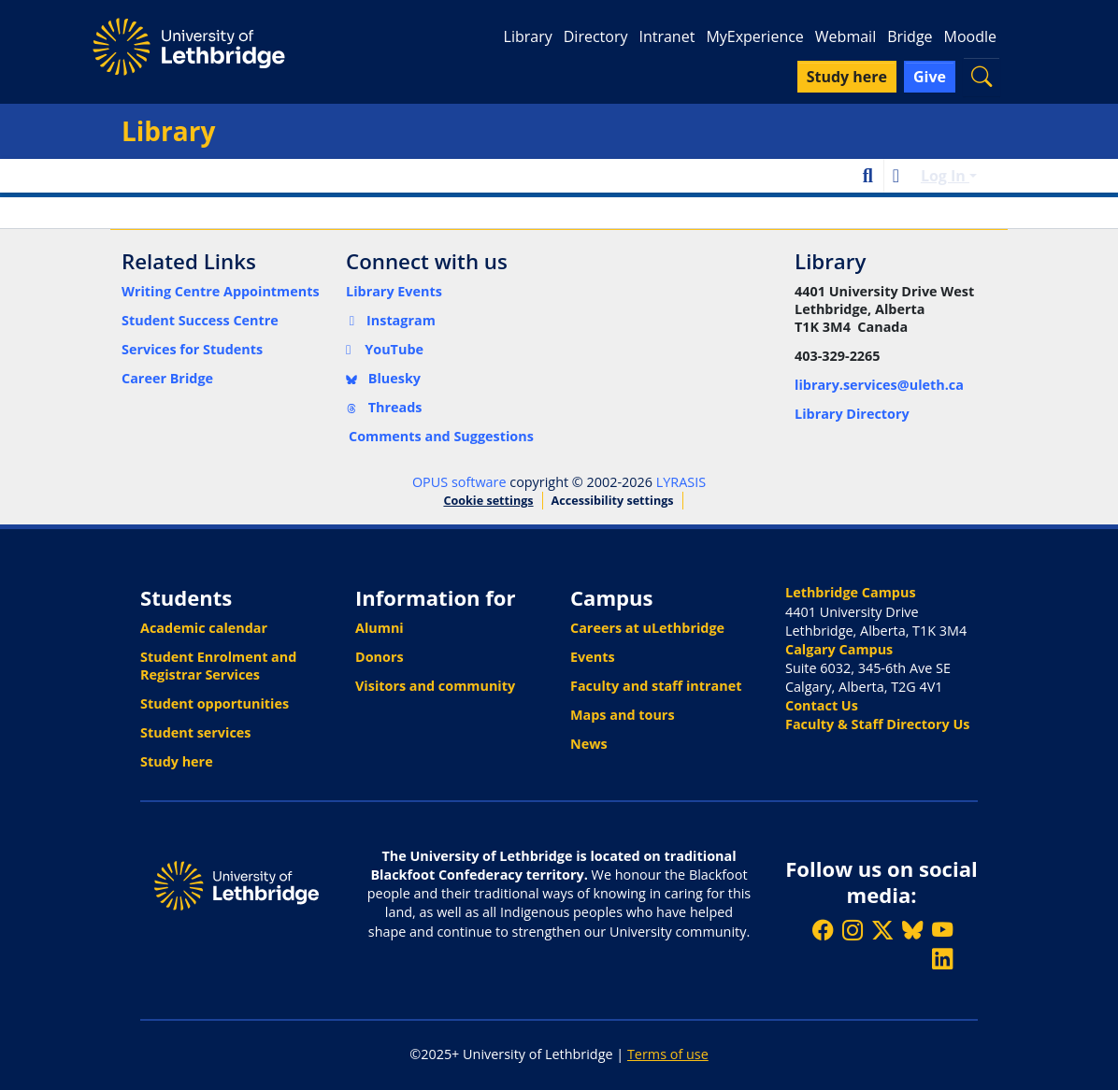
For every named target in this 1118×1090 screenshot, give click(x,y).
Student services (195, 732)
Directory (596, 36)
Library (528, 36)
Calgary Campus (839, 649)
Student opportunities (214, 703)
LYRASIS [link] (681, 482)
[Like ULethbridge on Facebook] (823, 929)
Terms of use (668, 1054)
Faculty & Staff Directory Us (877, 724)
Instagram (391, 320)
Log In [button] (945, 175)
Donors (379, 657)
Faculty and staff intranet (656, 686)
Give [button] (929, 76)
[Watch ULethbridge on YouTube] (942, 929)
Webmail (845, 36)
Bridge (909, 36)
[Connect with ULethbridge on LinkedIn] (942, 958)
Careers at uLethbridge (647, 628)
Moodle (970, 36)
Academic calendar (203, 628)
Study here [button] (847, 76)
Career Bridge (167, 378)
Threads (384, 407)
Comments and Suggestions (441, 436)
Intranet (666, 36)
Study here (176, 761)
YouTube (384, 349)
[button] (981, 76)
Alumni (379, 628)
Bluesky (383, 378)
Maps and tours (622, 715)
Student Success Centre (200, 320)
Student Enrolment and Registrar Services (218, 665)
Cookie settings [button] (488, 501)
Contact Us (821, 705)
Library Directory (852, 414)
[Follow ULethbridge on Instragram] (852, 929)
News (589, 744)
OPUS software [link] (459, 482)
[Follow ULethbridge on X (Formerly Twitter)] (882, 929)
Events (592, 657)
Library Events (394, 291)
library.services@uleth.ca (879, 385)
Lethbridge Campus (850, 592)
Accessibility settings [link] (613, 501)
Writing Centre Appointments (221, 291)
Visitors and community (435, 686)
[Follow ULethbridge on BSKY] (912, 929)
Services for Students (192, 349)
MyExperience (754, 36)
